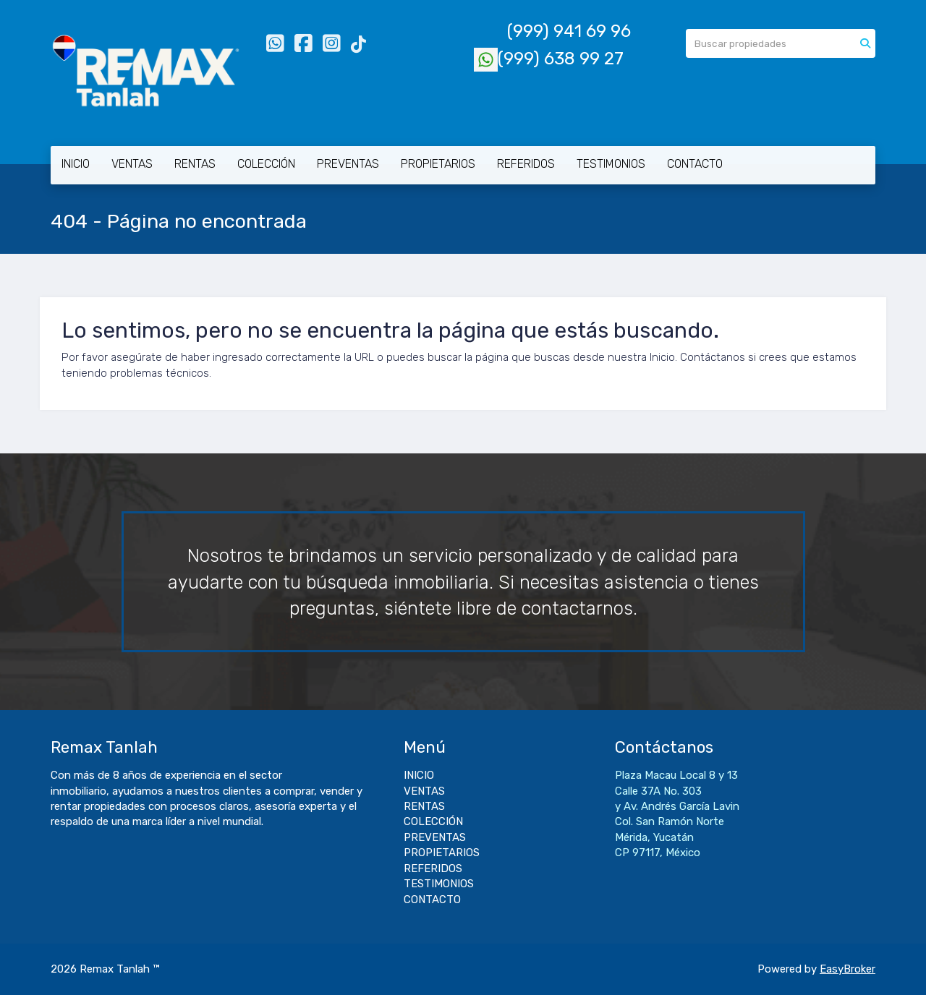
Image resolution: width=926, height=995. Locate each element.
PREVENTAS (348, 164)
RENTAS (195, 164)
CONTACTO (695, 164)
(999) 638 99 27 (549, 58)
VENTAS (132, 164)
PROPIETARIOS (438, 164)
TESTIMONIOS (611, 164)
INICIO (75, 164)
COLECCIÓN (266, 164)
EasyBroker (847, 968)
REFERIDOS (526, 164)
